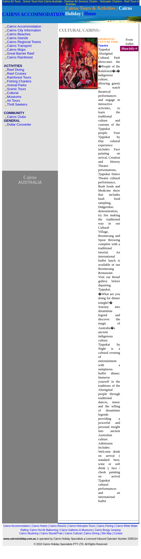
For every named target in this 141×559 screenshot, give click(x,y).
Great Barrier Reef (20, 53)
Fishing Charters (19, 81)
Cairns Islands (17, 38)
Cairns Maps (16, 49)
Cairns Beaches (19, 34)
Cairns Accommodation (24, 26)
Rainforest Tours (19, 77)
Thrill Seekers (17, 104)
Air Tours (13, 100)
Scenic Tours (16, 89)
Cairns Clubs (16, 117)
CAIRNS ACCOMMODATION (33, 14)
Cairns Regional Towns (24, 42)
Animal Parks (17, 85)
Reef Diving (15, 70)
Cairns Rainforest (20, 57)
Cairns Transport (19, 46)
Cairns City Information (24, 30)
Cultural (12, 93)
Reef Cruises (17, 73)
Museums (14, 97)
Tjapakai (103, 45)
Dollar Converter (19, 124)
